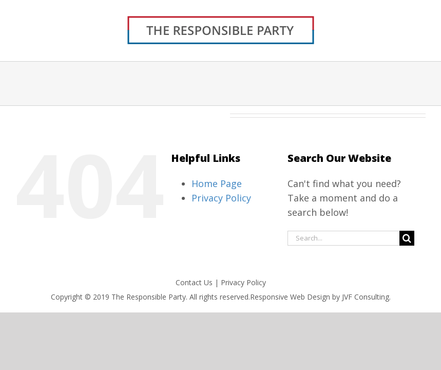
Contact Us (194, 282)
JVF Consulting (365, 297)
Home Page (216, 183)
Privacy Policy (221, 198)
